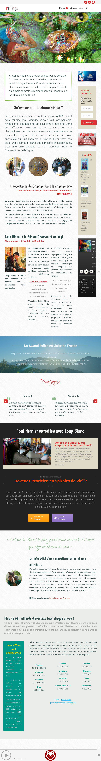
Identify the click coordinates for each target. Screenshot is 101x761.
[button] (95, 401)
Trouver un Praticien (37, 517)
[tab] (49, 486)
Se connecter (76, 8)
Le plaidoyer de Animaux (59, 598)
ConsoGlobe (66, 699)
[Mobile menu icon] (92, 8)
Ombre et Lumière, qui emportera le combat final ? (73, 444)
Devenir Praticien (59, 517)
